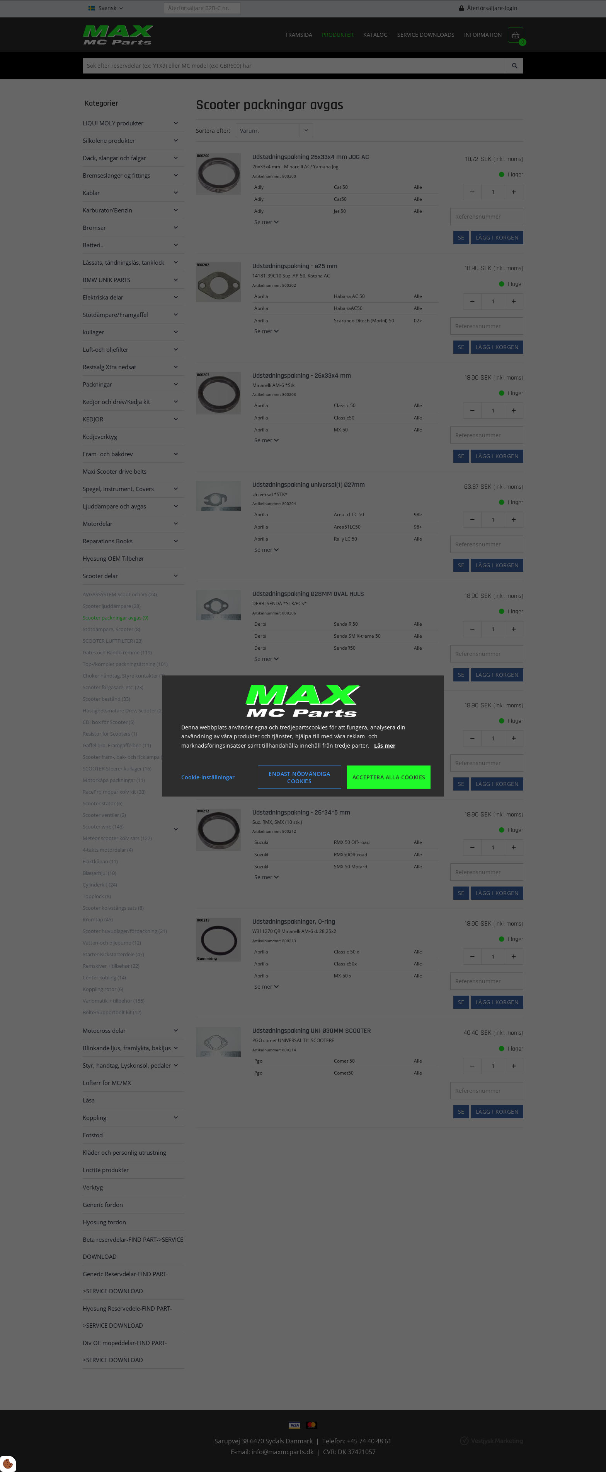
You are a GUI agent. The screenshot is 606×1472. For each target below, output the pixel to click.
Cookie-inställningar (208, 777)
